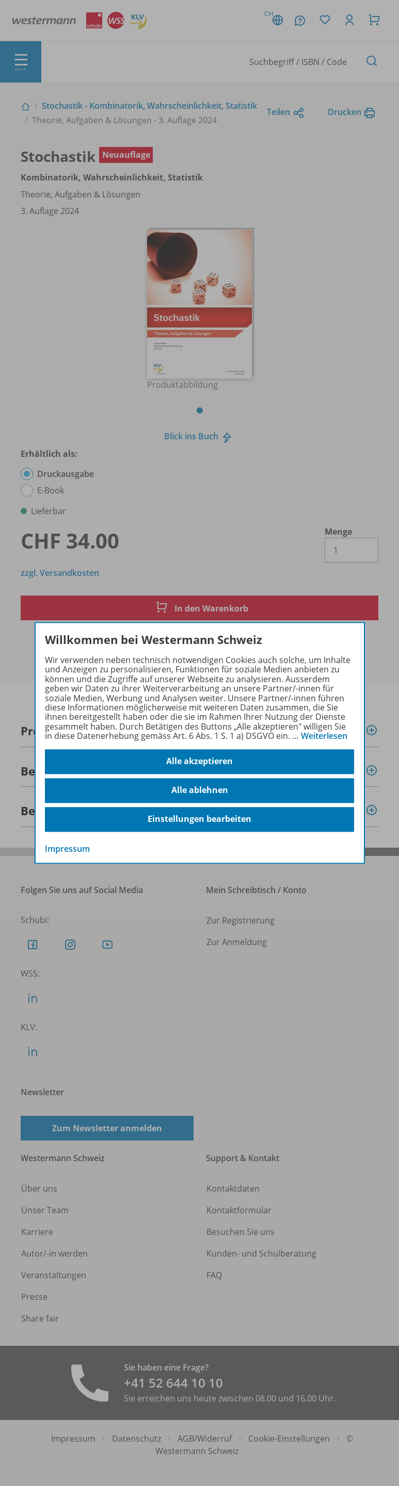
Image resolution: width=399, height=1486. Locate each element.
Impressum (67, 848)
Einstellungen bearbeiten (199, 819)
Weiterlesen (324, 735)
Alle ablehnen (199, 790)
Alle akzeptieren (199, 761)
